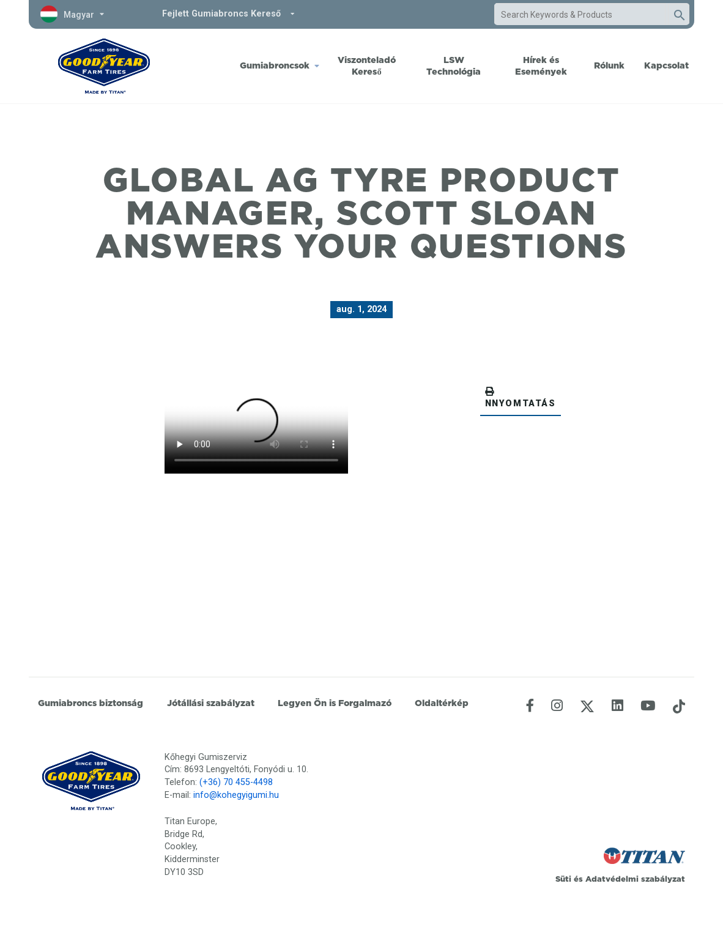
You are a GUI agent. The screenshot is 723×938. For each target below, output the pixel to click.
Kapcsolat (666, 65)
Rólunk (609, 65)
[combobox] (580, 14)
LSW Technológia (453, 66)
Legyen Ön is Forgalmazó (334, 703)
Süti (563, 878)
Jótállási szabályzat (210, 703)
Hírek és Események (541, 66)
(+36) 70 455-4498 (236, 782)
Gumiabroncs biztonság (90, 703)
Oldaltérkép (442, 703)
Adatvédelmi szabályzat (635, 878)
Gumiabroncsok (275, 65)
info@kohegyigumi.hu (236, 795)
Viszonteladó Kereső (367, 66)
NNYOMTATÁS (520, 398)
